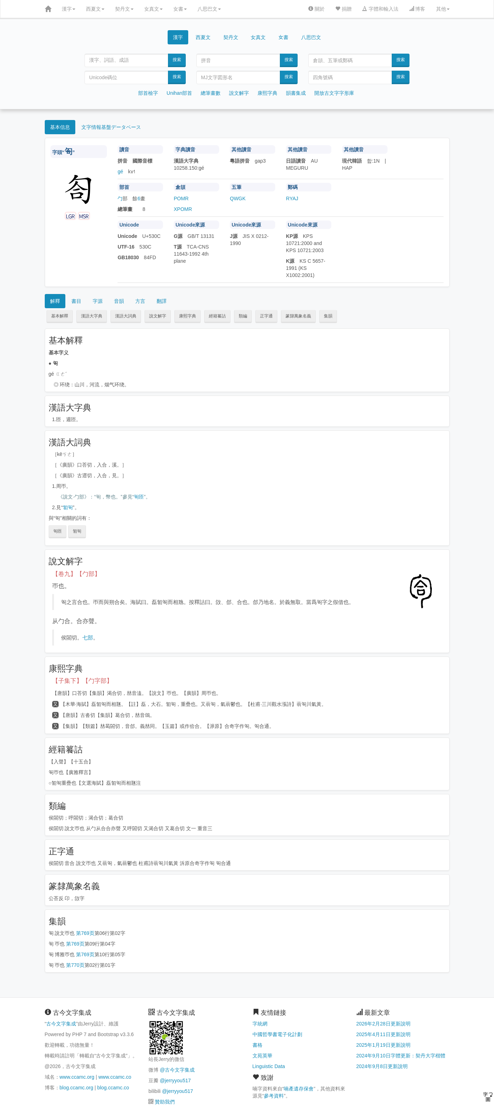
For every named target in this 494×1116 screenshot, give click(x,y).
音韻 (119, 301)
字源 (98, 301)
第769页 (85, 933)
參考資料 (274, 1096)
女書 (180, 9)
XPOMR (183, 209)
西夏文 (95, 9)
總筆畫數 (211, 93)
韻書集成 (296, 93)
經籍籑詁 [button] (217, 316)
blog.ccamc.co (113, 1087)
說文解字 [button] (157, 316)
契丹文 (124, 9)
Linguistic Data (269, 1066)
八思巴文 (209, 9)
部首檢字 (148, 93)
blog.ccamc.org (76, 1087)
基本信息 (60, 127)
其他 (443, 9)
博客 (417, 9)
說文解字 (239, 93)
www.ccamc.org (77, 1077)
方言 (140, 301)
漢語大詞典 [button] (125, 316)
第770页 (75, 965)
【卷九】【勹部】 (76, 574)
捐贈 (343, 9)
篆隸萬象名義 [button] (298, 316)
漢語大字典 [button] (91, 316)
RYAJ (292, 198)
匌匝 (139, 497)
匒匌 (68, 507)
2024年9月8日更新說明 (382, 1066)
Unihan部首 (179, 93)
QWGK (237, 198)
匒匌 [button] (77, 531)
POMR (181, 198)
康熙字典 (267, 93)
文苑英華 (262, 1055)
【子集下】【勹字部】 (82, 680)
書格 (257, 1045)
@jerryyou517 (175, 1080)
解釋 (55, 301)
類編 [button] (243, 316)
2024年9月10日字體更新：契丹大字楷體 (400, 1055)
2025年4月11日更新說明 (383, 1034)
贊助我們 (165, 1102)
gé (120, 171)
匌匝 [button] (57, 531)
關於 (316, 9)
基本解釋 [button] (59, 316)
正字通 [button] (266, 316)
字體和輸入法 (380, 9)
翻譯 (162, 301)
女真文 (153, 9)
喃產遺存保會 (299, 1088)
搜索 (177, 59)
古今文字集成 (61, 1024)
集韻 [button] (328, 316)
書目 (76, 301)
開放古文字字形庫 (334, 93)
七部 (87, 638)
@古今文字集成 (177, 1070)
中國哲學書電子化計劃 (277, 1034)
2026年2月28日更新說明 (383, 1024)
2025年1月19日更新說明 (383, 1045)
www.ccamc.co (114, 1077)
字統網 (260, 1024)
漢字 (68, 9)
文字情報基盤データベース (111, 127)
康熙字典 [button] (187, 316)
